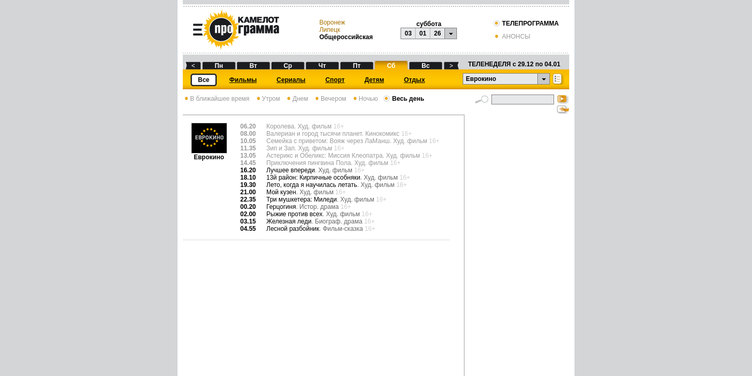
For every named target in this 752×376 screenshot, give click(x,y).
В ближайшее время (216, 98)
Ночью (364, 98)
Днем (296, 98)
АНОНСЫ (511, 36)
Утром (267, 98)
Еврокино (209, 154)
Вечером (329, 98)
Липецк (329, 29)
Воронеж (332, 22)
